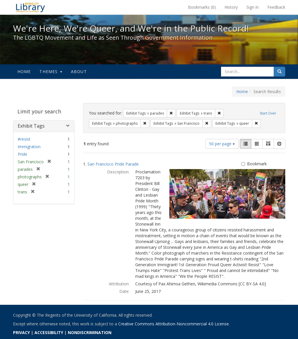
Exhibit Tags (31, 126)
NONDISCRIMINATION (89, 332)
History (231, 7)
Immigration (29, 146)
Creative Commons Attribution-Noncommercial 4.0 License (173, 324)
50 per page (222, 143)
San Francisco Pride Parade (113, 164)
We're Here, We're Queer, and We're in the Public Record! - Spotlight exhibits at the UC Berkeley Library (30, 7)
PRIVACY (21, 332)
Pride (22, 154)
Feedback (276, 7)
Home (24, 71)
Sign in (252, 7)
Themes (50, 71)
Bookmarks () (202, 7)
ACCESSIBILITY (48, 332)
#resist (24, 139)
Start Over (268, 113)
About (79, 71)
